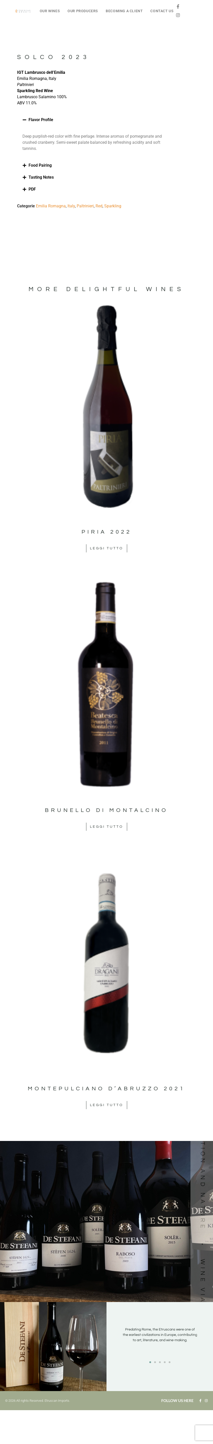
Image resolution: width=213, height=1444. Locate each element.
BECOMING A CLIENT (124, 11)
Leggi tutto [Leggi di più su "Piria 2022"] (106, 548)
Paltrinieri (85, 206)
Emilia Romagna (51, 206)
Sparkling (112, 206)
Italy (71, 206)
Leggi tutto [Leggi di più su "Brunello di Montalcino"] (106, 826)
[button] (97, 120)
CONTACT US (162, 11)
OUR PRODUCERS (83, 11)
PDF (32, 189)
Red (99, 206)
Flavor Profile (41, 119)
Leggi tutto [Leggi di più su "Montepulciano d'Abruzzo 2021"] (106, 1105)
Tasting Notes (41, 177)
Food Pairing (40, 165)
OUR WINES (50, 11)
